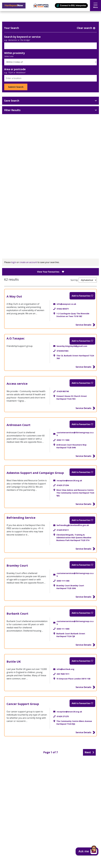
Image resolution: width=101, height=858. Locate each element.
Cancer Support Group (23, 704)
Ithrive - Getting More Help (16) (51, 233)
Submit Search (15, 86)
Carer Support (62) (51, 203)
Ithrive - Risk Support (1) (51, 239)
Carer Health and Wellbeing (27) (51, 197)
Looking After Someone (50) (51, 209)
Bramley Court (17, 565)
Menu (95, 5)
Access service (17, 383)
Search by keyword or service (22, 36)
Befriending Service (21, 517)
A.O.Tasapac (16, 338)
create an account (28, 262)
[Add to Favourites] (82, 295)
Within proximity (14, 53)
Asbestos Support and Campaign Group (35, 473)
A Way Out (14, 296)
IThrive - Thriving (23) (51, 221)
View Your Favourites (50, 271)
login (13, 262)
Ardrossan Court (18, 425)
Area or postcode (15, 69)
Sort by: (84, 280)
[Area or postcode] (50, 78)
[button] (87, 851)
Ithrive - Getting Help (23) (51, 245)
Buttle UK (14, 661)
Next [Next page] (89, 752)
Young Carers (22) (51, 215)
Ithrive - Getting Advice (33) (51, 227)
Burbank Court (17, 613)
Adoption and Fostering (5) (51, 191)
